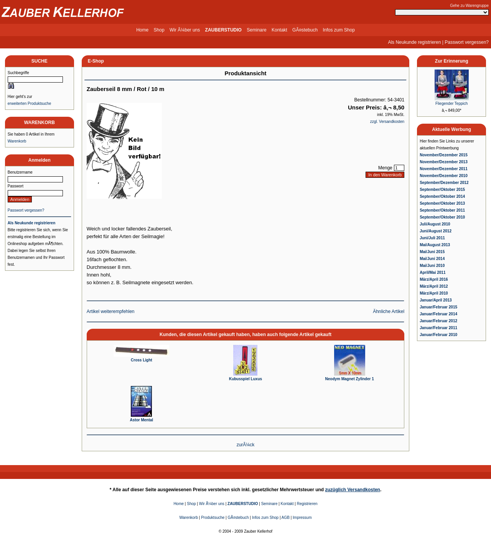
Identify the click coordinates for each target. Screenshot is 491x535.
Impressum (302, 517)
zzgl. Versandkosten (387, 121)
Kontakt (279, 30)
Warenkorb (17, 141)
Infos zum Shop (338, 30)
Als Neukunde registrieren (414, 42)
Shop (159, 30)
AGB (286, 517)
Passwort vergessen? (467, 42)
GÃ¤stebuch (305, 30)
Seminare (256, 30)
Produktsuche (212, 517)
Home (142, 30)
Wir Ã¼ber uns (185, 30)
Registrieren (307, 504)
